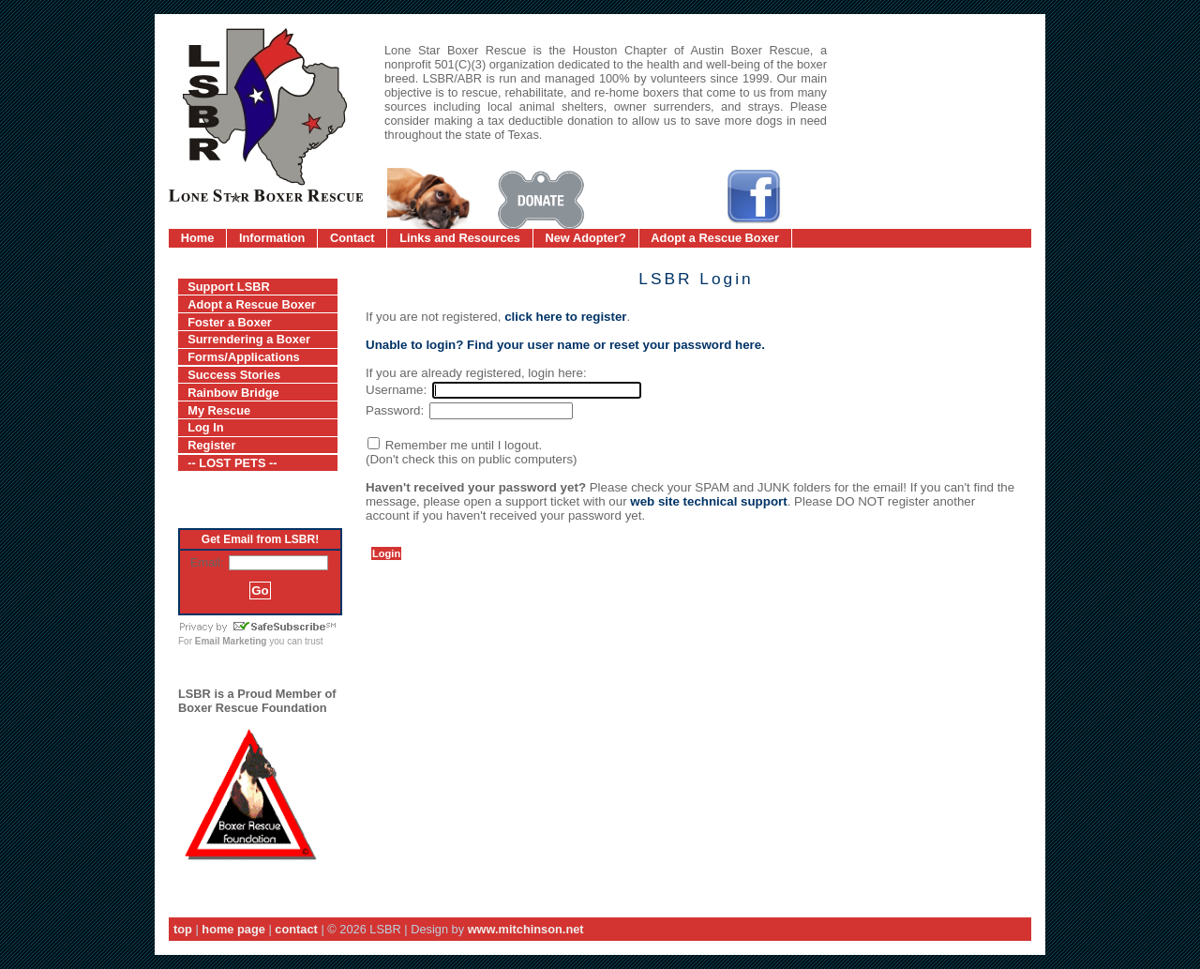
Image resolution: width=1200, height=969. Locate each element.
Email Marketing (231, 641)
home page (233, 929)
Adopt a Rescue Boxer (715, 238)
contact (296, 929)
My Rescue (219, 410)
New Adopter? (586, 238)
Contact (352, 238)
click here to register (565, 317)
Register (211, 445)
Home (198, 238)
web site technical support (708, 501)
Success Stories (234, 375)
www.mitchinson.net (526, 929)
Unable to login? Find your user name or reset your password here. (565, 345)
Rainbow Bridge (233, 393)
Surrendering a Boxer (249, 339)
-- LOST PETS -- (232, 463)
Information (272, 238)
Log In (205, 427)
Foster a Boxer (230, 322)
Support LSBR (228, 287)
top (182, 929)
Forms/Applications (243, 357)
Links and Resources (459, 238)
